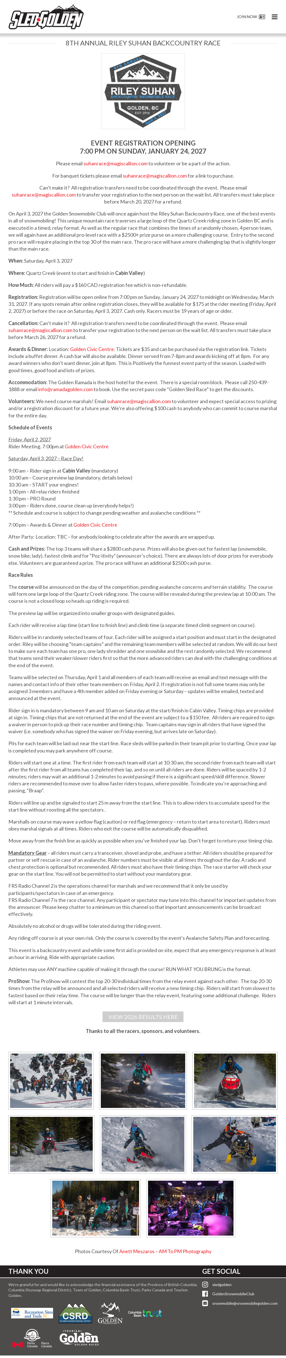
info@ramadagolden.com (65, 389)
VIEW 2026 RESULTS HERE (143, 1018)
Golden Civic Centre (92, 349)
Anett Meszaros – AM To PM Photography (165, 1253)
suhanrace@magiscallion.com (115, 163)
